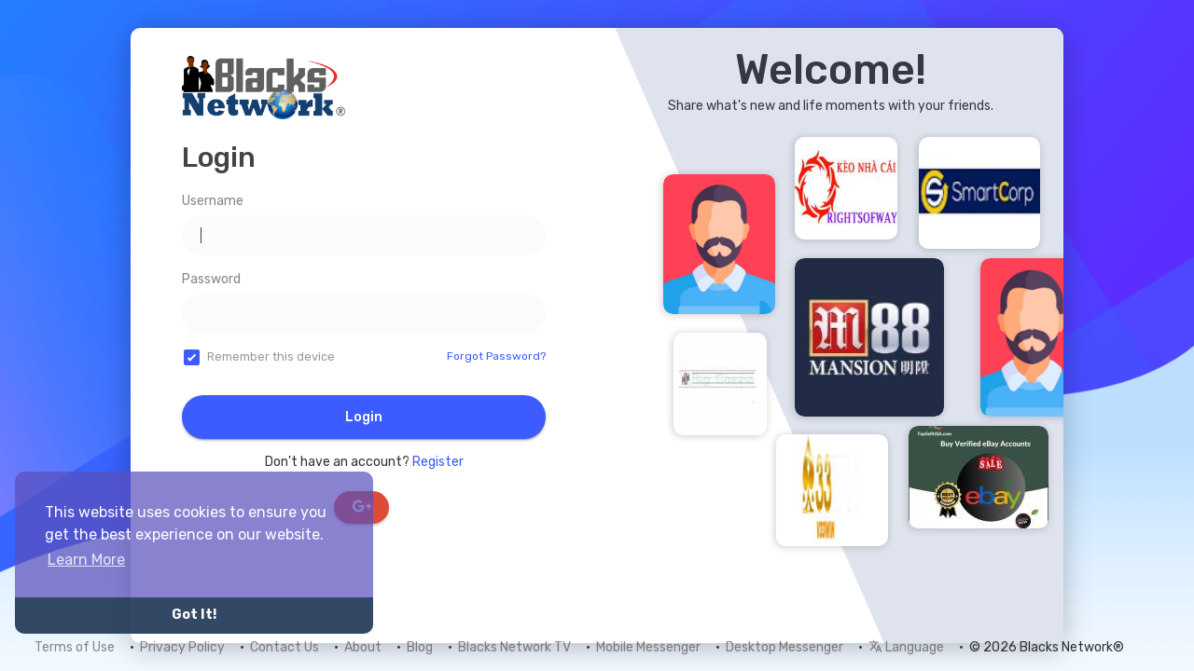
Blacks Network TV (514, 647)
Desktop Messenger (784, 647)
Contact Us (284, 647)
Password (211, 279)
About (363, 647)
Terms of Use (75, 647)
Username (212, 201)
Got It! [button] (194, 615)
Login (363, 417)
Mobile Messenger (648, 647)
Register (438, 462)
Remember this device (271, 356)
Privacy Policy (182, 647)
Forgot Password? (496, 356)
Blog (420, 647)
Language (906, 647)
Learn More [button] (86, 559)
